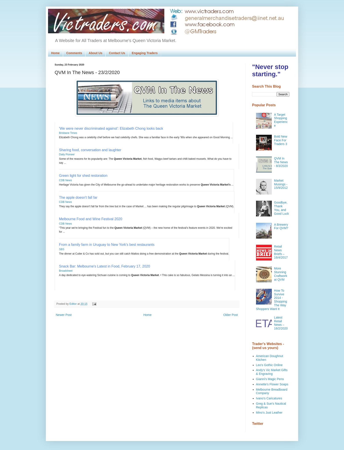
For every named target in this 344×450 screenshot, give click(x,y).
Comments (74, 53)
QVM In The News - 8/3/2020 (281, 162)
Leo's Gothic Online (269, 365)
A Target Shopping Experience (281, 120)
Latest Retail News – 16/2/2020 (281, 323)
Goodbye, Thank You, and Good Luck (281, 208)
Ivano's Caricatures (269, 398)
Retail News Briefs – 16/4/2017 (281, 252)
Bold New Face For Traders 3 (280, 140)
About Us (95, 53)
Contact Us (117, 53)
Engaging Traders (145, 53)
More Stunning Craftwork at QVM (280, 274)
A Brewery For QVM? (281, 226)
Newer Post (64, 315)
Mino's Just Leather (269, 412)
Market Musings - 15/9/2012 (281, 184)
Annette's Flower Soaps (272, 384)
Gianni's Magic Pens (270, 379)
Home (55, 53)
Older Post (230, 315)
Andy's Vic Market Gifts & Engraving (272, 372)
